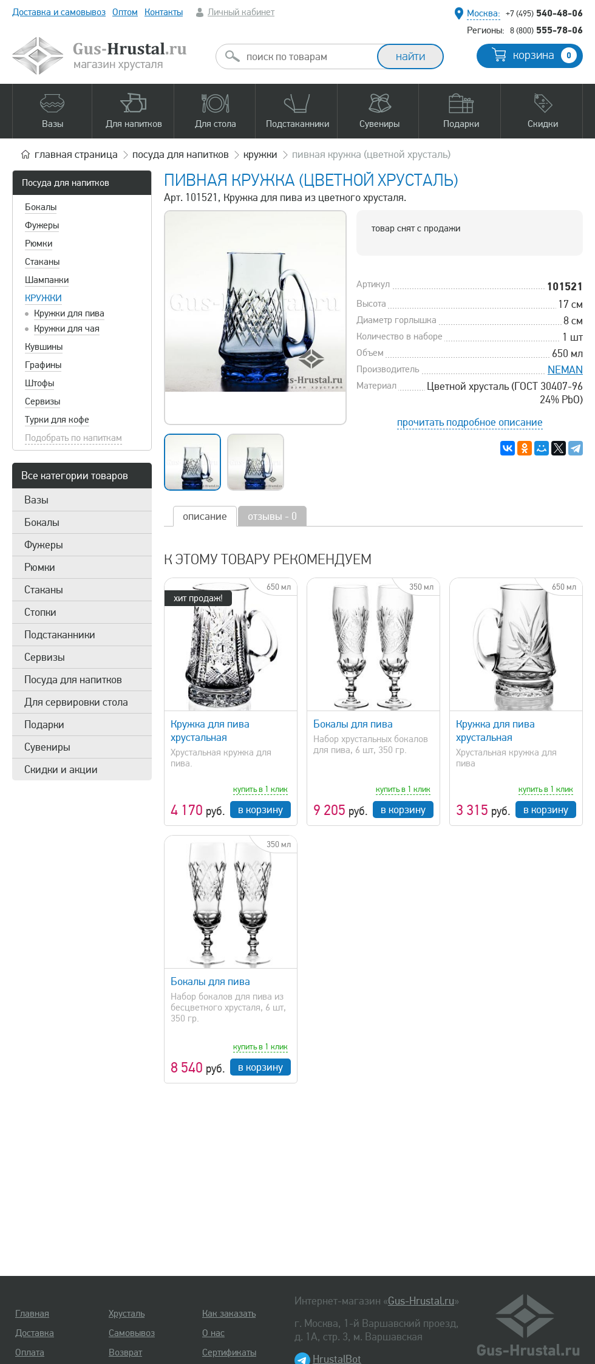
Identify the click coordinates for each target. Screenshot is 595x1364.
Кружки (43, 298)
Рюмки (38, 243)
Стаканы (42, 262)
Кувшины (44, 347)
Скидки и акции (61, 769)
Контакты (163, 12)
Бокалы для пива (353, 724)
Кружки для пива (69, 313)
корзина (545, 55)
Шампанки (47, 280)
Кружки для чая (67, 328)
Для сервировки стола (76, 702)
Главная (32, 1314)
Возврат (125, 1352)
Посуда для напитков (65, 183)
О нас (213, 1333)
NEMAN (565, 370)
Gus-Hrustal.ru (421, 1301)
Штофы (39, 383)
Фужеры (42, 225)
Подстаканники (59, 634)
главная (76, 154)
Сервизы (42, 401)
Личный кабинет (241, 12)
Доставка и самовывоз (59, 12)
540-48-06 (544, 13)
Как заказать (229, 1314)
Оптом (125, 12)
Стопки (40, 612)
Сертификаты (229, 1352)
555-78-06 (546, 30)
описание (205, 516)
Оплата (29, 1352)
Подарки (44, 724)
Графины (43, 365)
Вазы (36, 499)
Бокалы (40, 207)
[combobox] (307, 56)
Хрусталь (126, 1314)
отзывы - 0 (272, 516)
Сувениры (47, 747)
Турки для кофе (57, 420)
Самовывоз (132, 1333)
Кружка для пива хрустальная (210, 730)
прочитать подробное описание (470, 422)
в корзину (260, 809)
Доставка (34, 1333)
